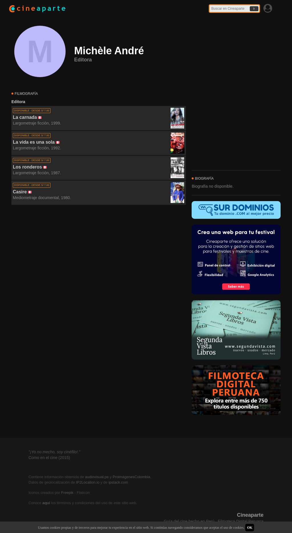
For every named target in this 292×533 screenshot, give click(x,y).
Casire (20, 191)
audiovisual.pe (97, 477)
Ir (254, 8)
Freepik (67, 492)
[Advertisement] (98, 257)
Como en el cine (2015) (49, 457)
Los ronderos (27, 167)
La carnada (25, 117)
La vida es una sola (34, 142)
